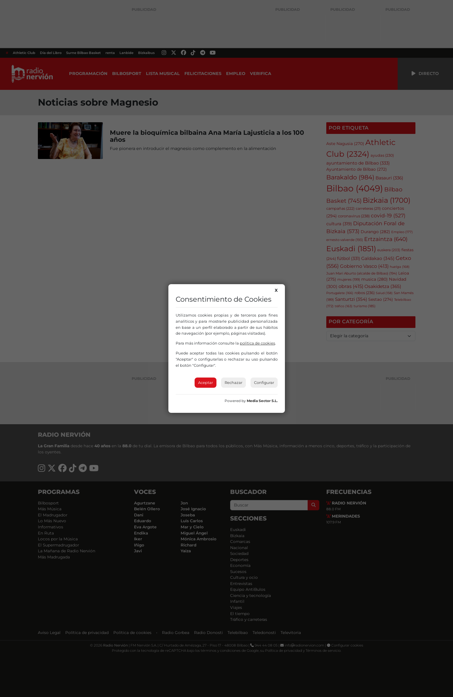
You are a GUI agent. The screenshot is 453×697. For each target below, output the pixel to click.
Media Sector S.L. (262, 401)
